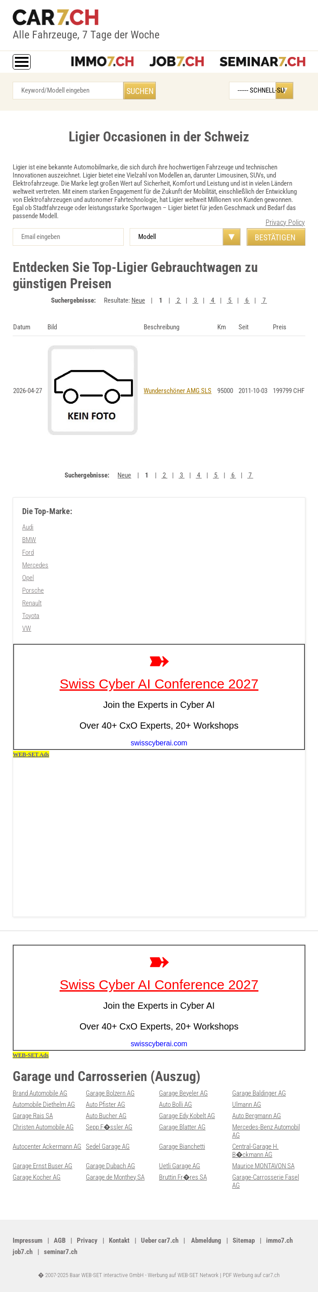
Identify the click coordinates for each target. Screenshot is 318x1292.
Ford (28, 552)
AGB (59, 1240)
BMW (29, 540)
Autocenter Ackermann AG (47, 1146)
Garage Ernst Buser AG (42, 1166)
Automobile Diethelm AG (44, 1104)
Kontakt (119, 1240)
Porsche (33, 590)
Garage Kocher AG (37, 1177)
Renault (32, 603)
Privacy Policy (285, 222)
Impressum (27, 1240)
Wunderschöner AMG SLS (177, 391)
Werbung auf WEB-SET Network (183, 1275)
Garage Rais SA (33, 1116)
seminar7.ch (60, 1252)
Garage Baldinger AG (259, 1093)
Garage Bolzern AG (110, 1093)
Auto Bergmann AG (256, 1116)
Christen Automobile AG (43, 1127)
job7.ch (23, 1252)
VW (26, 628)
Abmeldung (205, 1240)
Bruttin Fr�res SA (183, 1177)
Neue (138, 300)
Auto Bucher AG (106, 1116)
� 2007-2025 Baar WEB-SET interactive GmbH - (93, 1275)
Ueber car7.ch (159, 1240)
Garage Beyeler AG (183, 1093)
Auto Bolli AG (175, 1104)
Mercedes (35, 565)
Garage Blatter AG (182, 1127)
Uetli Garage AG (179, 1166)
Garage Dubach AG (110, 1166)
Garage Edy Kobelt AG (187, 1116)
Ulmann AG (246, 1104)
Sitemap (244, 1240)
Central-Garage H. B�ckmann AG (255, 1150)
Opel (28, 578)
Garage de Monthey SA (115, 1177)
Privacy (87, 1240)
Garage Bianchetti (182, 1146)
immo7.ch (279, 1240)
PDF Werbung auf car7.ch (251, 1275)
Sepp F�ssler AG (109, 1127)
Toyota (30, 616)
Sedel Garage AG (108, 1146)
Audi (27, 527)
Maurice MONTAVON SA (263, 1166)
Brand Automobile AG (40, 1093)
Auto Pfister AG (105, 1104)
